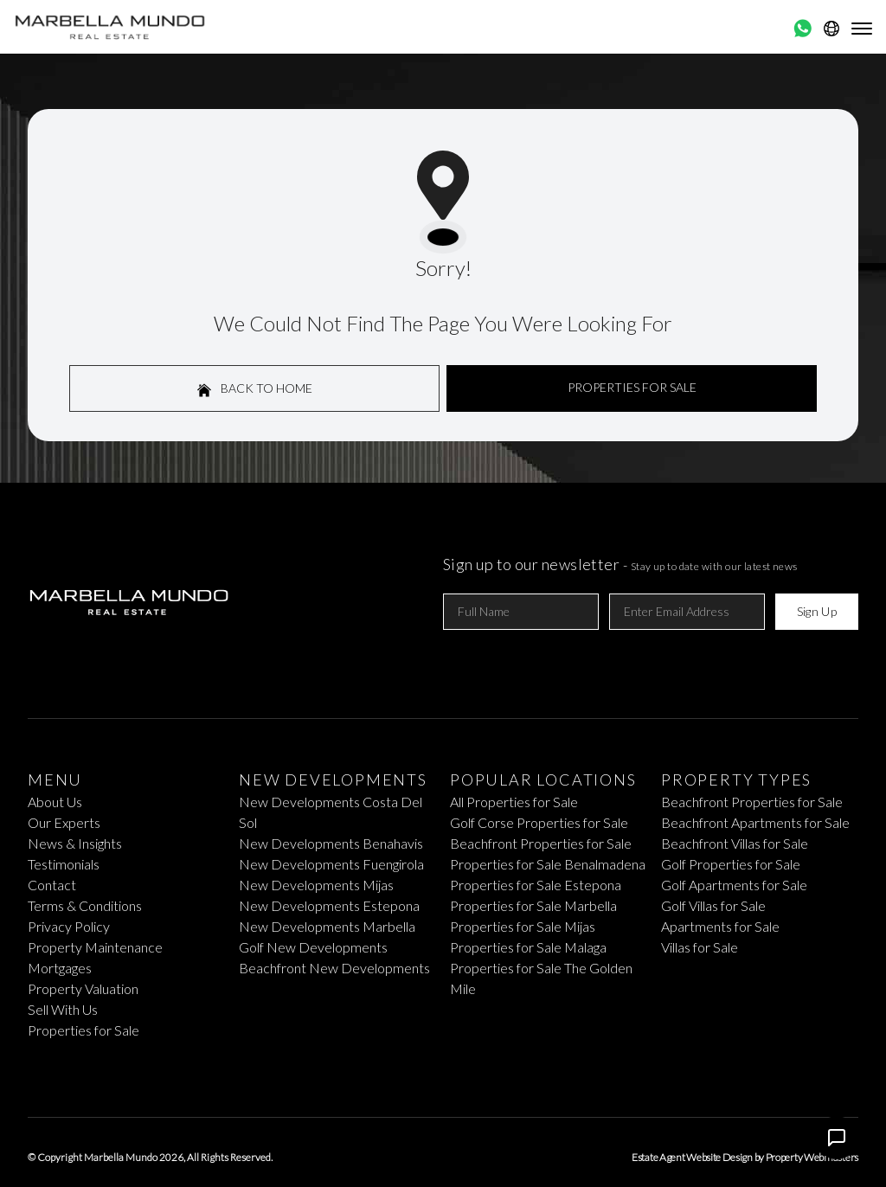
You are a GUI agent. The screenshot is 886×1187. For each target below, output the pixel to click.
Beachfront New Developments (334, 967)
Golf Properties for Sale (730, 864)
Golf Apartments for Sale (734, 884)
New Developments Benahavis (331, 843)
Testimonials (64, 864)
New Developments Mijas (316, 884)
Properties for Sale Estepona (535, 884)
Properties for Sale (83, 1030)
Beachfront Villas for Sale (734, 843)
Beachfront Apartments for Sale (755, 822)
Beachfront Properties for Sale (541, 843)
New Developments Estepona (329, 905)
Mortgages (60, 967)
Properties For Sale (632, 387)
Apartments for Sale (720, 926)
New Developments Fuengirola (331, 864)
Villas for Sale (699, 947)
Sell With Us (63, 1009)
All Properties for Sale (514, 801)
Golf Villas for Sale (713, 905)
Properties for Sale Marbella (533, 905)
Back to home (254, 389)
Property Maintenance (95, 947)
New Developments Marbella (327, 926)
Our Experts (64, 822)
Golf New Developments (313, 947)
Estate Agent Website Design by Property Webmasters (745, 1157)
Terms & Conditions (85, 905)
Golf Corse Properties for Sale (539, 822)
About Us (55, 801)
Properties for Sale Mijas (522, 926)
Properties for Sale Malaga (528, 947)
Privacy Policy (69, 926)
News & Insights (75, 843)
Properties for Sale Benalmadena (547, 864)
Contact (52, 884)
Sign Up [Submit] (817, 611)
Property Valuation (83, 988)
